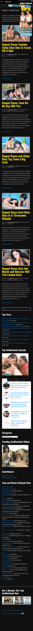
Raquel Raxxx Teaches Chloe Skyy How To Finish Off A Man (16, 47)
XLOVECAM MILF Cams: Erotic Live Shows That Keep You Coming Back (19, 413)
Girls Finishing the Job (7, 520)
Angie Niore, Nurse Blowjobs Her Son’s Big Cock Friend (16, 328)
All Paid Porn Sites (7, 487)
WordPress (11, 613)
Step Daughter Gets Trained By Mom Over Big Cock (15, 335)
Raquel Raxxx (10, 280)
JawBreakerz (5, 533)
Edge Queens (5, 513)
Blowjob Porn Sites (7, 475)
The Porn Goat (6, 577)
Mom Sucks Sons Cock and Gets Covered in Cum (14, 343)
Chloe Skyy (20, 54)
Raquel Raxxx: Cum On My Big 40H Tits (15, 104)
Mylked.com (5, 541)
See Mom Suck (10, 56)
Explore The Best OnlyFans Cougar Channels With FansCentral (18, 423)
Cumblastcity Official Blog (8, 506)
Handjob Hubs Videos (7, 526)
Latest (4, 380)
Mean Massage (6, 535)
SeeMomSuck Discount (8, 564)
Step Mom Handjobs (7, 568)
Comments (17, 380)
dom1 (5, 54)
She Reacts (5, 566)
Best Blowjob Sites (7, 491)
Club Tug (4, 500)
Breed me (4, 498)
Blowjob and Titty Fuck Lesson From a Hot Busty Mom (16, 339)
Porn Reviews (5, 558)
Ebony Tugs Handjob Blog (8, 509)
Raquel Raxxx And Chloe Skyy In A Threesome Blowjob (16, 215)
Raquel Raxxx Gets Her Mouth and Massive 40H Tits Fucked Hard (15, 271)
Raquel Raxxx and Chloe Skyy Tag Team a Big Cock (16, 159)
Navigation (8, 1)
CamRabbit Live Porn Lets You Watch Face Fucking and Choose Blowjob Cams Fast (20, 404)
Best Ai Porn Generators (8, 489)
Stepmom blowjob (19, 111)
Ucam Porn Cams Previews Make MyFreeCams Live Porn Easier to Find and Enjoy (19, 385)
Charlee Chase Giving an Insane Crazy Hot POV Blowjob (16, 332)
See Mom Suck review (7, 562)
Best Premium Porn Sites (8, 492)
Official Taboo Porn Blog (8, 543)
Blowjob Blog (5, 494)
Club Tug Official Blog (7, 502)
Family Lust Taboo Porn (8, 515)
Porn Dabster (5, 554)
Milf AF (4, 539)
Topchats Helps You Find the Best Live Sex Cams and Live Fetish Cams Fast (19, 395)
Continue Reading (6, 78)
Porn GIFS (4, 556)
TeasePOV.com (6, 569)
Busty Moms (21, 109)
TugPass (4, 579)
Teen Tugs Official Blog (8, 573)
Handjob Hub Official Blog (8, 522)
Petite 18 (4, 550)
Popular (10, 380)
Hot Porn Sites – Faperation (9, 530)
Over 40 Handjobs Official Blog (10, 547)
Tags (23, 380)
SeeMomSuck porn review (8, 477)
